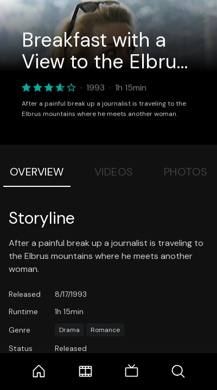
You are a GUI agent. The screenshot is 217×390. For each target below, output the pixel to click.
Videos (113, 172)
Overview (37, 172)
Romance (105, 330)
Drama (69, 330)
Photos (186, 172)
